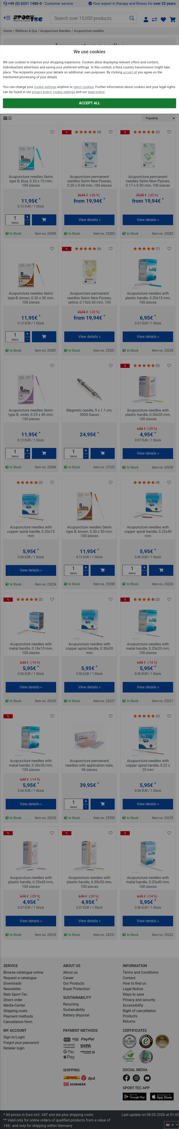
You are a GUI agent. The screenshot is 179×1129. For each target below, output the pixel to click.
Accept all (89, 103)
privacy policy (42, 92)
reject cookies (83, 87)
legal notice (96, 92)
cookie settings (45, 87)
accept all (130, 72)
